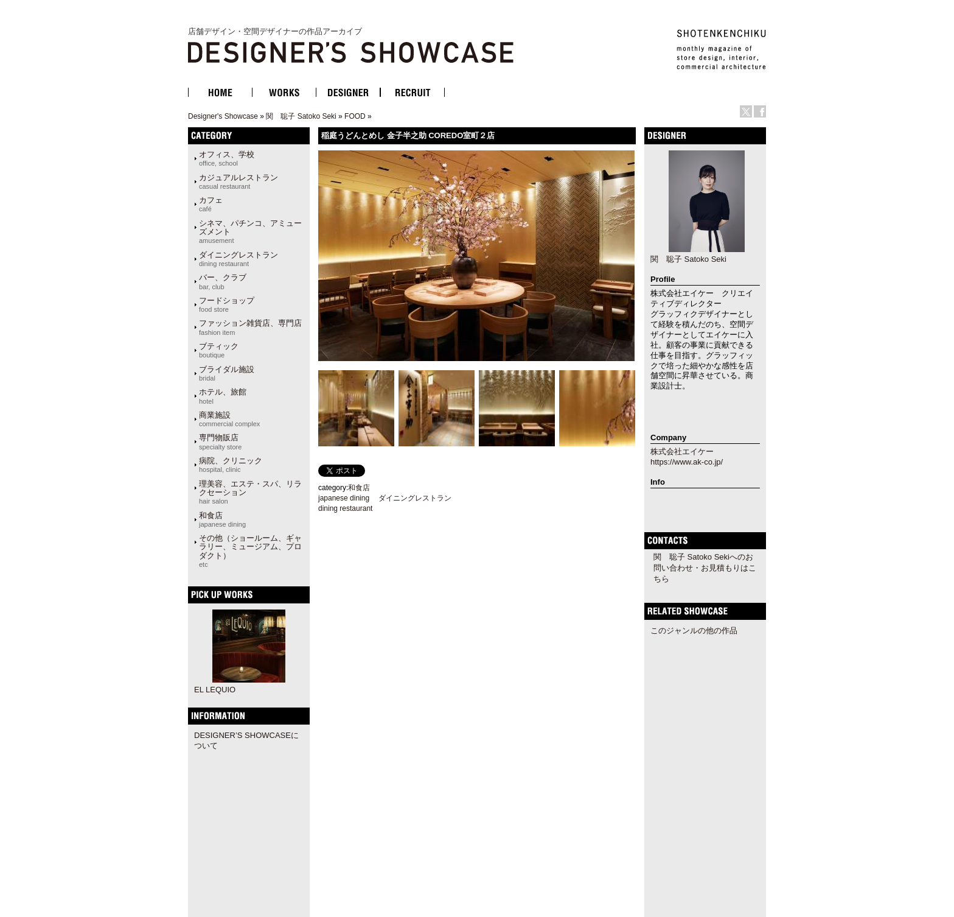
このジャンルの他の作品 (693, 630)
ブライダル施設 (226, 373)
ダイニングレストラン (238, 258)
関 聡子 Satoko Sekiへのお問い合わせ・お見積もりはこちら (704, 567)
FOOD (355, 116)
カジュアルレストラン (238, 181)
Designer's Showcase (223, 116)
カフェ (211, 204)
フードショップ (226, 304)
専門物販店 (220, 441)
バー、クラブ (222, 281)
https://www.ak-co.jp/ (686, 461)
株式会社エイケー (682, 451)
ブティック (218, 350)
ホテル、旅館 (222, 395)
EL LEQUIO (214, 689)
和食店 (222, 519)
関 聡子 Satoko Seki (301, 116)
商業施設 (229, 418)
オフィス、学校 (226, 158)
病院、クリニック (230, 464)
